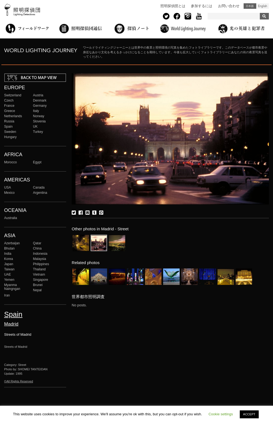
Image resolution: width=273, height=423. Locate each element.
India (7, 254)
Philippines (41, 264)
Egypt (37, 162)
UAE (7, 274)
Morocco (10, 162)
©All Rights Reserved (18, 381)
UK (35, 126)
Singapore (40, 280)
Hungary (10, 137)
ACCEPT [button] (249, 414)
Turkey (38, 132)
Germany (40, 106)
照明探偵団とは (172, 6)
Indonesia (40, 254)
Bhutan (9, 248)
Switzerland (12, 95)
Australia (10, 218)
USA (7, 187)
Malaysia (39, 259)
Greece (9, 111)
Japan (8, 264)
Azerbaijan (12, 243)
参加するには (201, 6)
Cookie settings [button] (220, 414)
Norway (38, 116)
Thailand (39, 269)
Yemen (9, 280)
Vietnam (39, 274)
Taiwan (9, 269)
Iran (7, 295)
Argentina (40, 193)
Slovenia (39, 121)
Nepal (37, 290)
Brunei (38, 285)
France (9, 106)
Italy (36, 111)
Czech (8, 100)
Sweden (10, 132)
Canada (38, 187)
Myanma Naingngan (12, 287)
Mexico (9, 193)
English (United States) (262, 6)
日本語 (250, 6)
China (37, 248)
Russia (9, 121)
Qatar (37, 243)
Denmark (39, 100)
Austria (38, 95)
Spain (8, 126)
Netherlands (13, 116)
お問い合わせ (228, 6)
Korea (8, 259)
